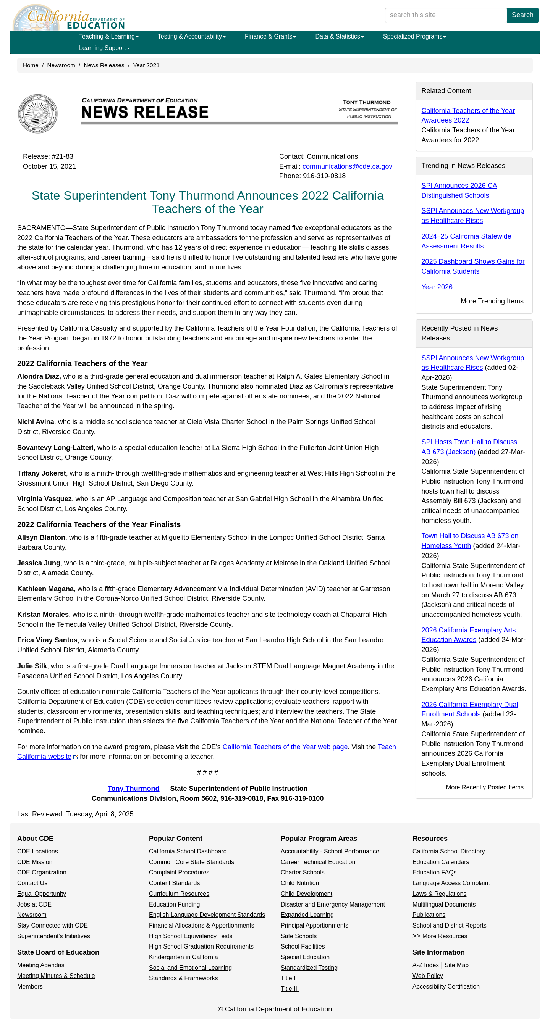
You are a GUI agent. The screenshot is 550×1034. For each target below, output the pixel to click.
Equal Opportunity (41, 893)
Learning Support (104, 48)
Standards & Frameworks (183, 978)
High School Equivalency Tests (191, 936)
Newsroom (61, 65)
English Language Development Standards (207, 914)
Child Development (306, 893)
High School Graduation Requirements (201, 946)
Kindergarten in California (183, 957)
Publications (428, 914)
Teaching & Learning (109, 36)
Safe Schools (299, 936)
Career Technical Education (318, 862)
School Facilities (303, 946)
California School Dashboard (188, 851)
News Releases (104, 65)
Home (31, 65)
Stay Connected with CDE (52, 925)
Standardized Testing (309, 968)
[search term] (446, 15)
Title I (288, 978)
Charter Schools (303, 872)
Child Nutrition (300, 883)
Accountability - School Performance (330, 851)
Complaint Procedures (179, 872)
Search (523, 15)
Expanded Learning (307, 914)
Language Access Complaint (451, 883)
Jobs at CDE (34, 904)
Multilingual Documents (444, 904)
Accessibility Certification (446, 986)
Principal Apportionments (314, 925)
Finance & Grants (270, 36)
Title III (290, 989)
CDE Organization (41, 872)
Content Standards (174, 883)
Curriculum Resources (179, 893)
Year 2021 (146, 65)
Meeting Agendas (41, 965)
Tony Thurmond (134, 788)
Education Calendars (440, 862)
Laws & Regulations (439, 893)
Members (30, 986)
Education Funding (174, 904)
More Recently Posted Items (485, 787)
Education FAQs (434, 872)
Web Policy (427, 976)
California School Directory (448, 851)
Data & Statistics (339, 36)
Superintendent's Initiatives (53, 936)
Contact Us (32, 883)
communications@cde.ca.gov (347, 166)
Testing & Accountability (192, 36)
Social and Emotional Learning (190, 968)
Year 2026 (437, 287)
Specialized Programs (414, 36)
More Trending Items (492, 301)
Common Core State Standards (191, 862)
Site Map (457, 965)
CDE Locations (37, 851)
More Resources (444, 936)
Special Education (305, 957)
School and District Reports (449, 925)
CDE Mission (34, 862)
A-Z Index (425, 965)
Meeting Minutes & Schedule (56, 976)
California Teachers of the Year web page (285, 747)
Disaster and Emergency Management (333, 904)
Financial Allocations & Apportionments (201, 925)
